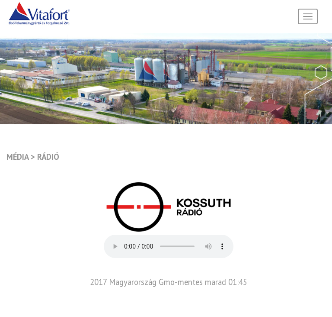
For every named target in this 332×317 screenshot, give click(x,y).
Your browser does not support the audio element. (168, 246)
